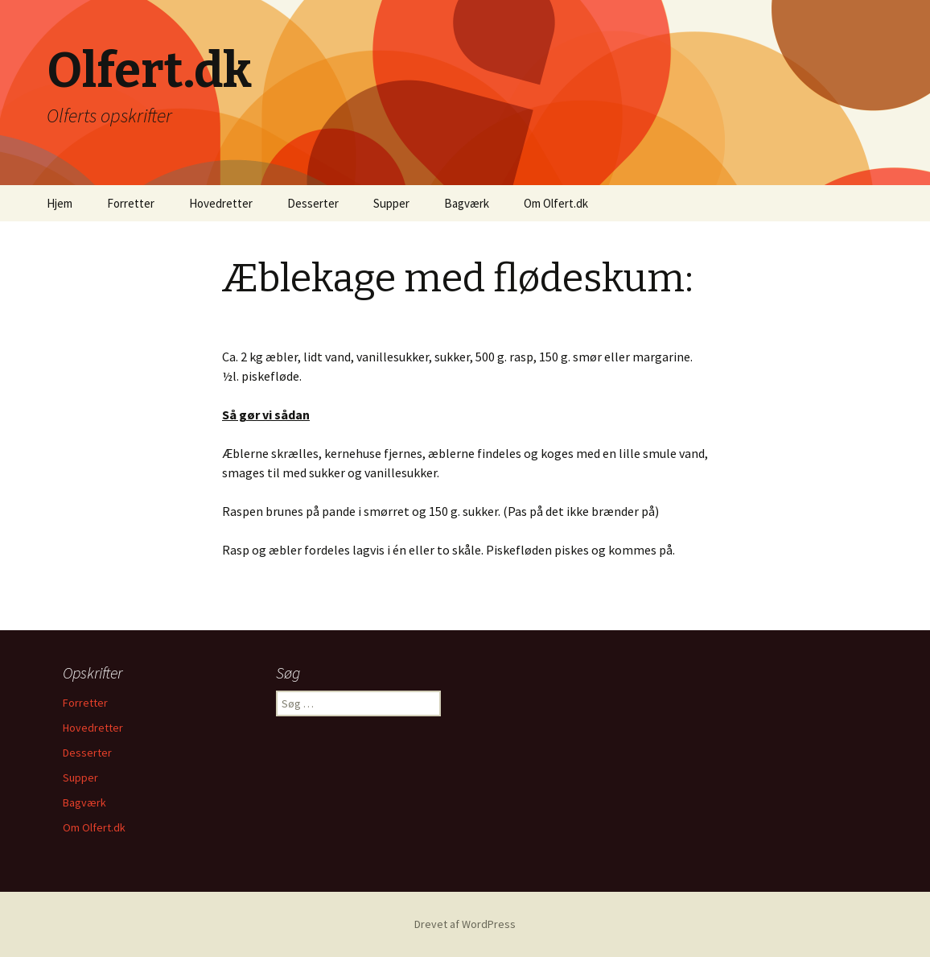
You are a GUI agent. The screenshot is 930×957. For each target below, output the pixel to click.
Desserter (313, 203)
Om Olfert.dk (556, 203)
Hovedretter (221, 203)
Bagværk (466, 203)
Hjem (59, 203)
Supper (391, 203)
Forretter (130, 203)
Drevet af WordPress (465, 924)
